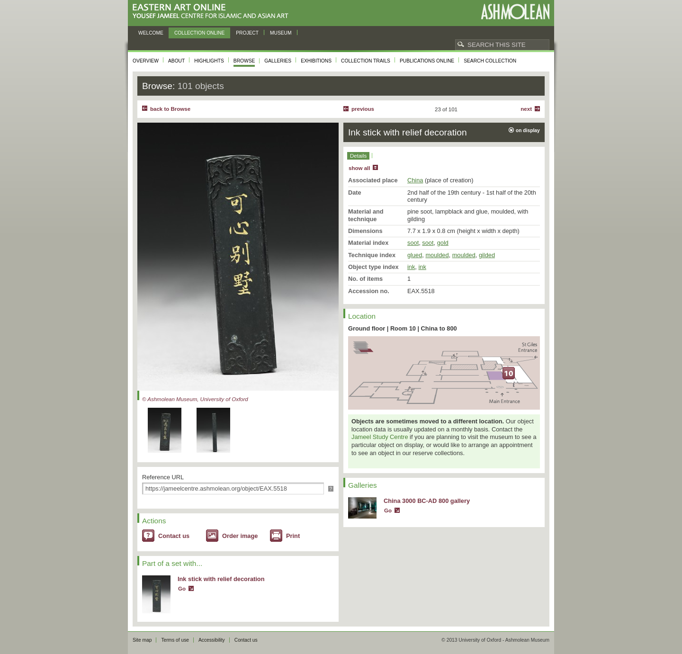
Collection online (199, 33)
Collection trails (365, 60)
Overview (146, 60)
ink (411, 266)
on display (528, 130)
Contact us (173, 535)
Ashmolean (515, 11)
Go (182, 588)
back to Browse (170, 109)
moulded (437, 255)
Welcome (150, 33)
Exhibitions (316, 60)
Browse (244, 60)
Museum (281, 33)
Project (247, 33)
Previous (362, 109)
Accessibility (211, 640)
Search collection (490, 60)
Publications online (427, 60)
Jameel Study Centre (379, 436)
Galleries (277, 60)
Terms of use (175, 640)
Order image (240, 535)
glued (414, 255)
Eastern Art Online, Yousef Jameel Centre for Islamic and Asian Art (213, 11)
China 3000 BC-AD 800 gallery (427, 500)
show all (359, 168)
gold (443, 242)
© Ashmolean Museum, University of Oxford (195, 399)
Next (526, 109)
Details (358, 156)
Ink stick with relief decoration (221, 578)
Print (293, 535)
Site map (142, 640)
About (176, 60)
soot (413, 242)
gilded (487, 255)
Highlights (209, 60)
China (415, 180)
